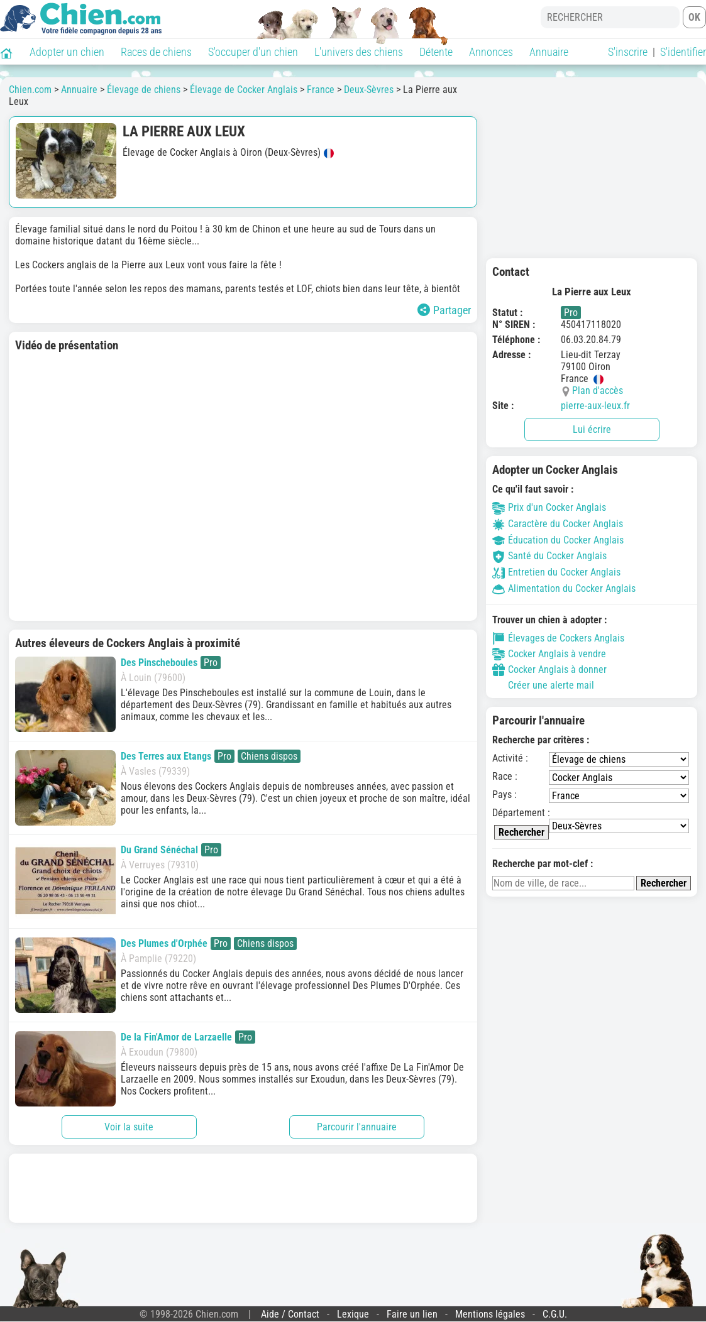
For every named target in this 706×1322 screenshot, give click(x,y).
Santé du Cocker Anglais (549, 556)
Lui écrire (592, 429)
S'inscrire (628, 51)
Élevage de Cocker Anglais (243, 90)
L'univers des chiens (358, 51)
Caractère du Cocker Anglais (557, 524)
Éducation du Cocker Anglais (558, 540)
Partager (444, 310)
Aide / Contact (290, 1314)
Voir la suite (128, 1127)
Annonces (491, 51)
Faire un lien (412, 1314)
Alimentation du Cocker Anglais (564, 588)
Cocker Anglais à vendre (549, 654)
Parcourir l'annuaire (357, 1127)
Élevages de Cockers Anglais (558, 638)
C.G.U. (555, 1314)
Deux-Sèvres (369, 90)
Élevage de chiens (143, 90)
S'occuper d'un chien (253, 51)
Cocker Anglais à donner (549, 670)
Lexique (353, 1314)
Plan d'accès (597, 390)
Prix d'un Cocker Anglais (549, 507)
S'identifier (683, 51)
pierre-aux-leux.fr (595, 406)
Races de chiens (156, 51)
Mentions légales (490, 1314)
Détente (436, 51)
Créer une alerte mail (543, 685)
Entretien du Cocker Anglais (556, 572)
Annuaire (548, 51)
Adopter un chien (67, 51)
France (320, 90)
